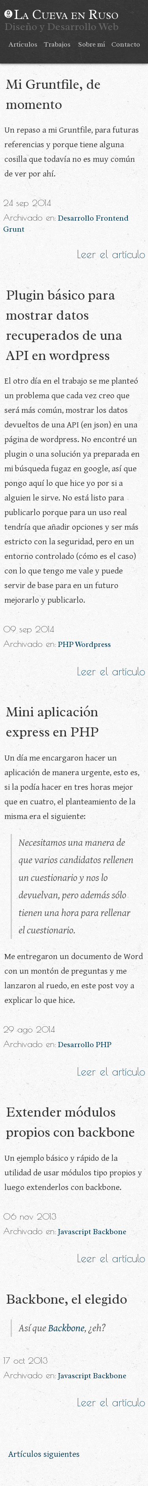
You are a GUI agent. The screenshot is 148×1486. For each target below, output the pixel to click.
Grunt (13, 229)
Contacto (125, 44)
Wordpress (93, 644)
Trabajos (57, 44)
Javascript (74, 1232)
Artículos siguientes (44, 1454)
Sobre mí (91, 44)
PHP (65, 644)
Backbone (109, 1232)
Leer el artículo (111, 254)
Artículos (23, 44)
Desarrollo (76, 218)
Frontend (112, 218)
